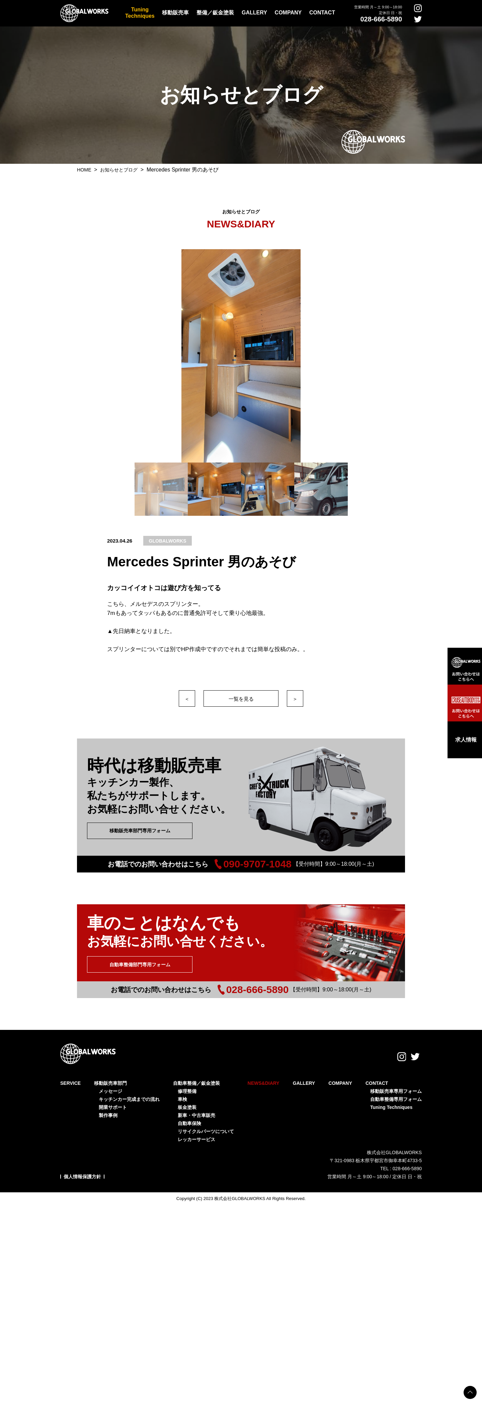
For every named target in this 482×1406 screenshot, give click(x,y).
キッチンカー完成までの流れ (129, 1090)
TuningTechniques (140, 13)
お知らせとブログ (124, 169)
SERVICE (70, 1074)
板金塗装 (187, 1098)
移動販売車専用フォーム (396, 1082)
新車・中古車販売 (196, 1106)
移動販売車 (175, 12)
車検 (182, 1090)
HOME (85, 169)
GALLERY (254, 12)
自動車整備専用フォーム (396, 1090)
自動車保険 (189, 1114)
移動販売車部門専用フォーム (139, 830)
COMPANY (288, 12)
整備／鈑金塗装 (215, 12)
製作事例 (108, 1106)
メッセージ (110, 1082)
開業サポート (113, 1098)
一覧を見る (241, 699)
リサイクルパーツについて (206, 1122)
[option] (241, 356)
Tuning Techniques (391, 1098)
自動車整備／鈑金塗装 (196, 1074)
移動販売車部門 (110, 1074)
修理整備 (187, 1082)
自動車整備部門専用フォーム (139, 964)
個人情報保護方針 (82, 1168)
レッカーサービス (196, 1130)
